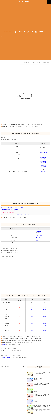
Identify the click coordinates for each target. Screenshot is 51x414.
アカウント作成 (43, 154)
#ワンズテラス (43, 158)
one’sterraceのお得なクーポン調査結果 (9, 209)
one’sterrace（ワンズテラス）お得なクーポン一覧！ (12, 207)
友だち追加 (43, 171)
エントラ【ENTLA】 (25, 1)
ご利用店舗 (4, 344)
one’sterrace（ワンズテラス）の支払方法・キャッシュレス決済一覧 (15, 214)
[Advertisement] (25, 77)
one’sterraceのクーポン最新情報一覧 (9, 210)
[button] (49, 2)
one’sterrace (43, 149)
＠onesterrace (43, 157)
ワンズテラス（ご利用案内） (6, 357)
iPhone (45, 152)
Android (41, 152)
